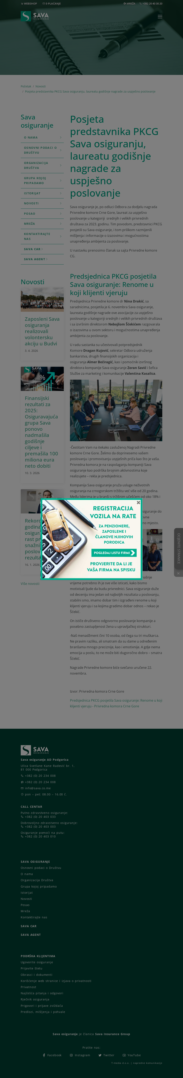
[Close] (138, 502)
